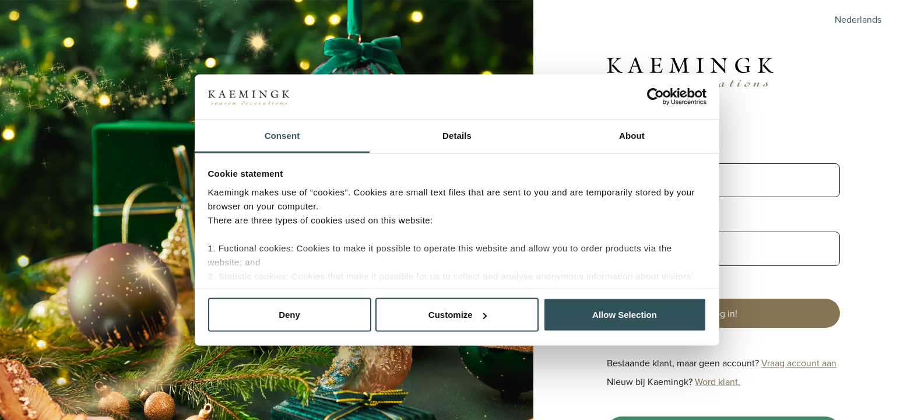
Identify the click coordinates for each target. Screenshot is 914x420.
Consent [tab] (282, 135)
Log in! (723, 313)
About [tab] (632, 135)
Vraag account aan (798, 362)
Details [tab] (457, 135)
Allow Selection (624, 315)
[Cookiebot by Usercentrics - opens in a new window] (655, 97)
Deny (289, 315)
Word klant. (717, 381)
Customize (457, 315)
